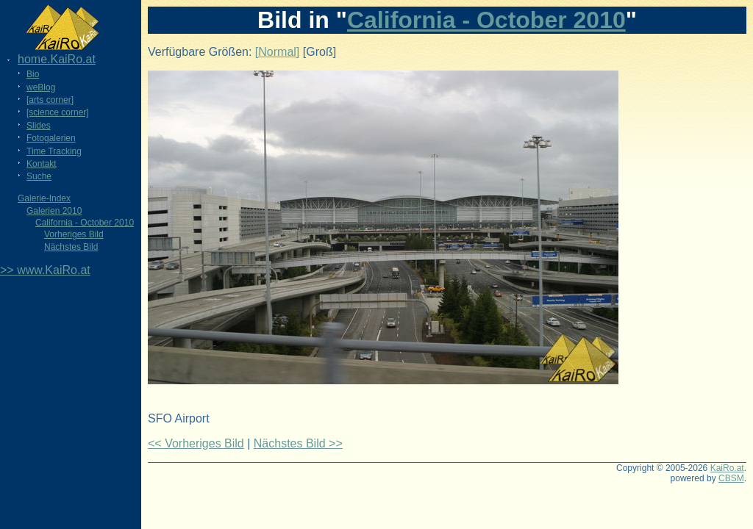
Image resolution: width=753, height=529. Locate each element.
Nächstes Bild (71, 247)
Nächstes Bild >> (298, 443)
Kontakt (41, 164)
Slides (38, 125)
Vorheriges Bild (74, 234)
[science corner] (57, 112)
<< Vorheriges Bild (196, 443)
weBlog (40, 87)
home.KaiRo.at (57, 59)
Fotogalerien (51, 138)
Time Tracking (54, 151)
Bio (32, 74)
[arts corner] (50, 100)
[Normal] (277, 52)
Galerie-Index (44, 198)
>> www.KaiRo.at (45, 270)
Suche (38, 176)
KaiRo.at (727, 468)
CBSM (731, 478)
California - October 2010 (84, 222)
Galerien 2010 (54, 211)
